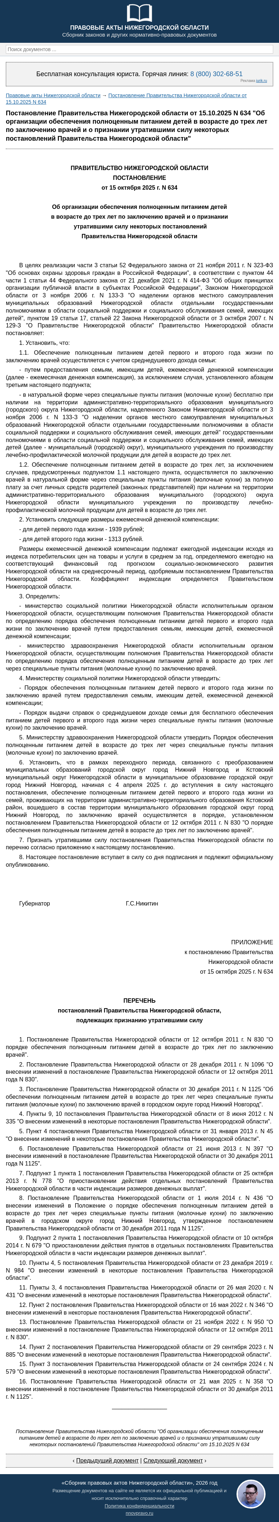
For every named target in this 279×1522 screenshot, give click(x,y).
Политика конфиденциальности (139, 1506)
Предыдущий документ (107, 1460)
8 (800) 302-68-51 (216, 74)
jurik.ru (261, 81)
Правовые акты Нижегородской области (53, 95)
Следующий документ (173, 1460)
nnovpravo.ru (139, 1513)
